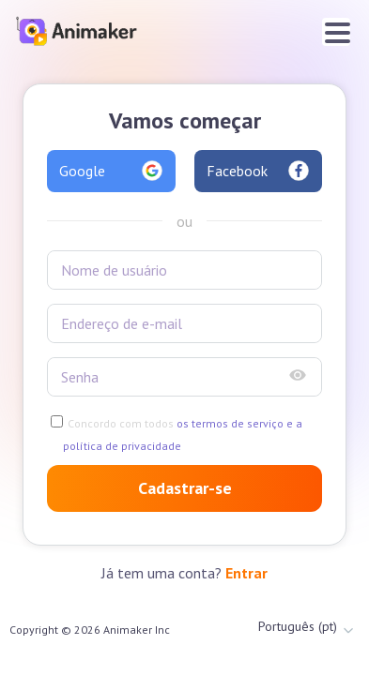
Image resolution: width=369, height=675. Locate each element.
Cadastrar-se (185, 488)
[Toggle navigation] (336, 32)
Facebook (259, 170)
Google (111, 170)
